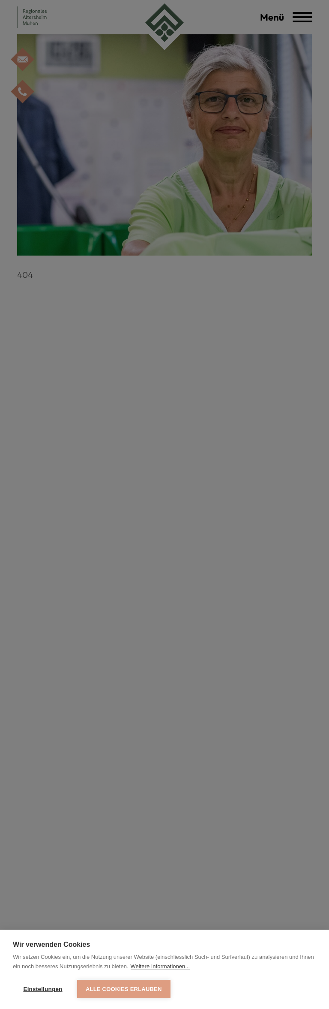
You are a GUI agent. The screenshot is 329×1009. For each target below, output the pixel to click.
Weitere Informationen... (160, 966)
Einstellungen (42, 989)
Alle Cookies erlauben (124, 989)
